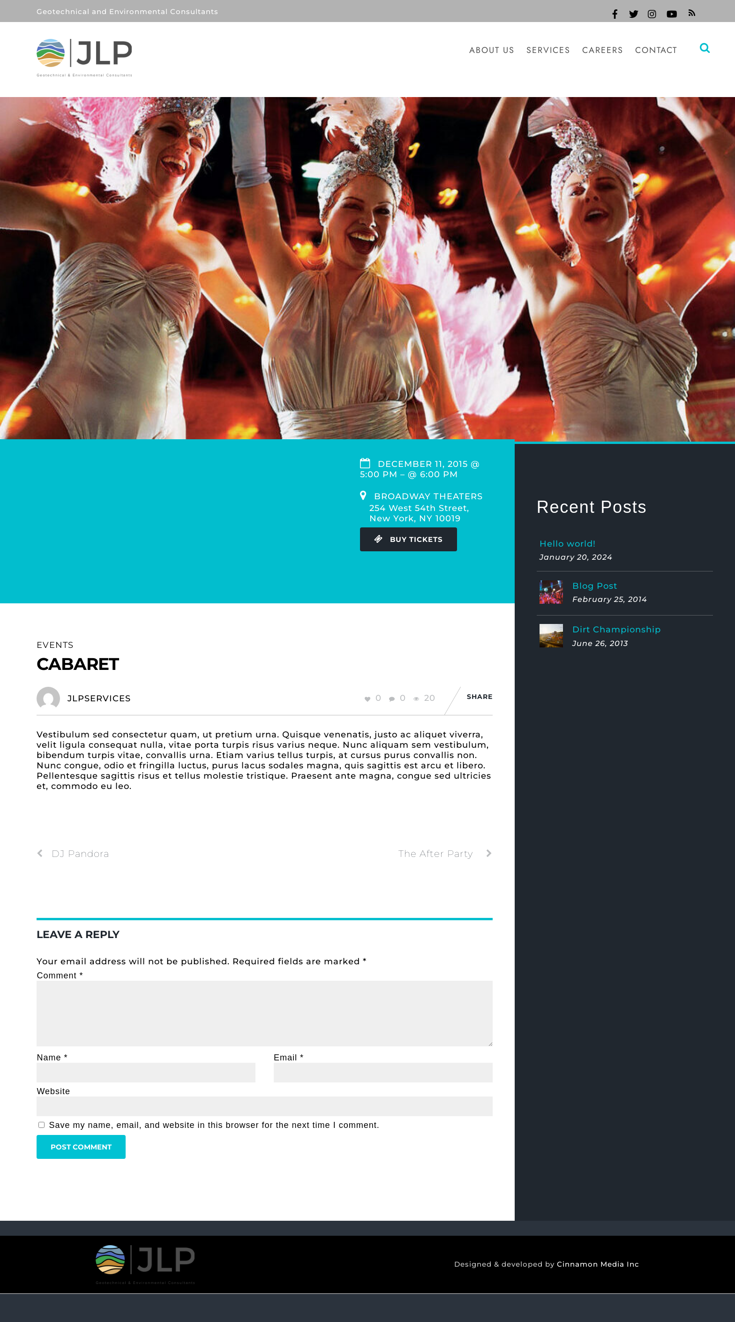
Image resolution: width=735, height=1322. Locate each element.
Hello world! (568, 544)
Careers (602, 50)
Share (480, 696)
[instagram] (652, 13)
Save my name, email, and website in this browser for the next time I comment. (214, 1125)
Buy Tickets (408, 539)
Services (548, 50)
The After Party (445, 854)
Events (55, 645)
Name (52, 1057)
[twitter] (633, 13)
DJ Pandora (73, 854)
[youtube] (671, 13)
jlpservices (99, 698)
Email (289, 1057)
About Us (492, 50)
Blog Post (594, 586)
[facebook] (615, 13)
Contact (656, 50)
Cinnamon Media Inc (595, 1264)
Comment (60, 975)
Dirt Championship (616, 629)
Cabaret (77, 663)
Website (53, 1091)
